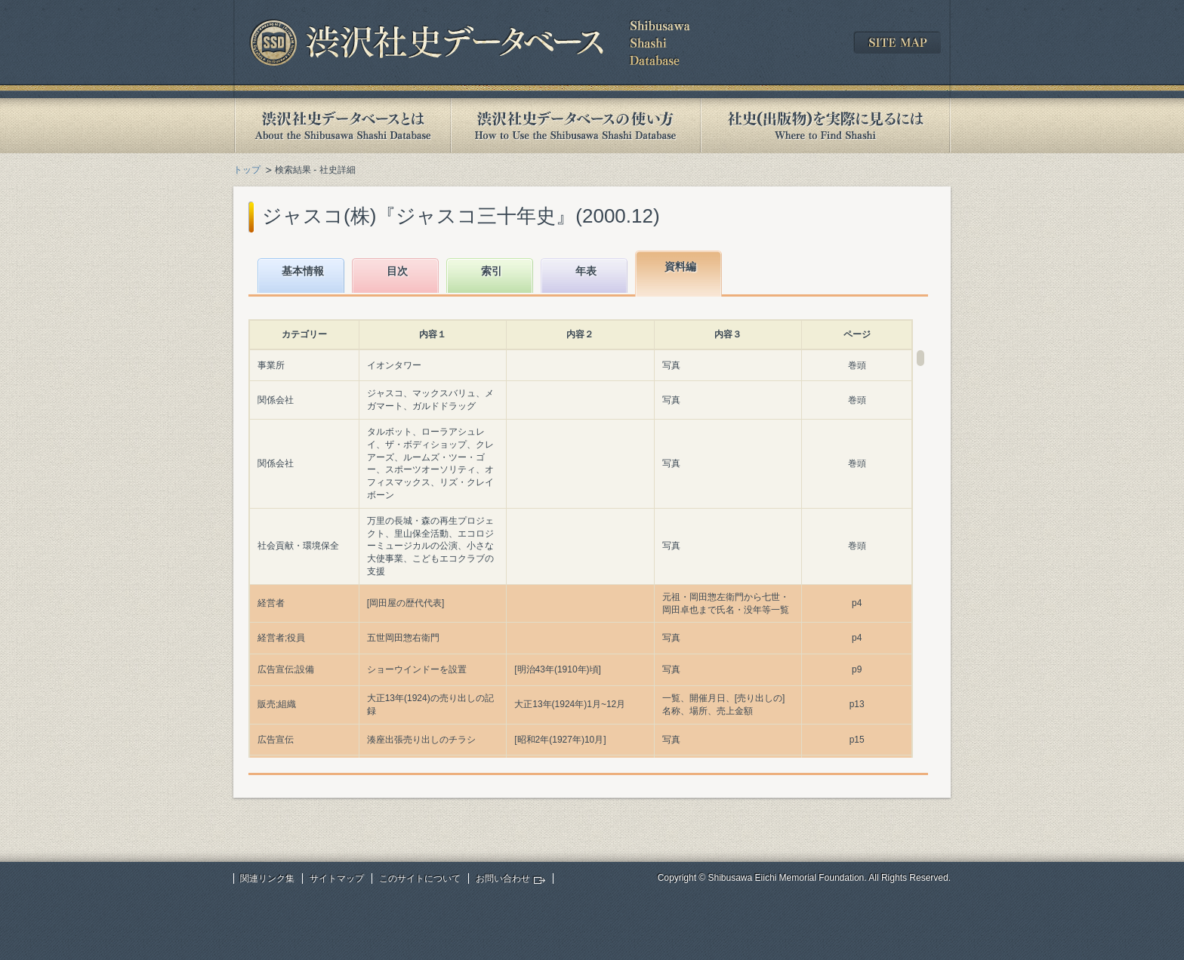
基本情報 (303, 271)
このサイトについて (420, 878)
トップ (247, 170)
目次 (397, 271)
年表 (586, 271)
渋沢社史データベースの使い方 (575, 125)
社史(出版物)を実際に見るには (825, 125)
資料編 (680, 266)
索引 (491, 271)
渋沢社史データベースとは (341, 125)
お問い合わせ (503, 878)
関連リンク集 (267, 878)
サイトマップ (337, 878)
